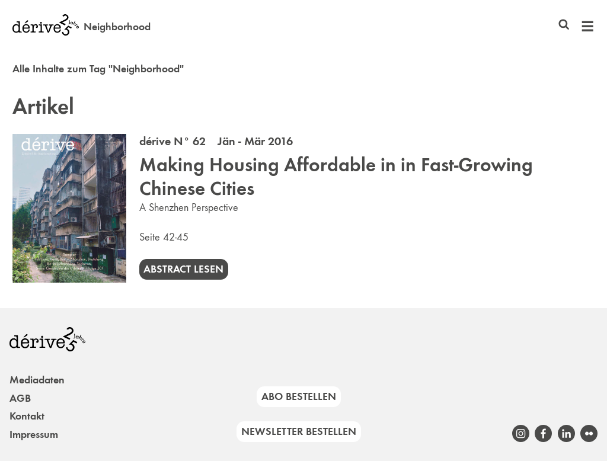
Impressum (33, 434)
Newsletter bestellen (298, 431)
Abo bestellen (298, 396)
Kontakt (26, 415)
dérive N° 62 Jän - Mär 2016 (216, 141)
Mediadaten (37, 379)
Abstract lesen (183, 269)
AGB (20, 398)
